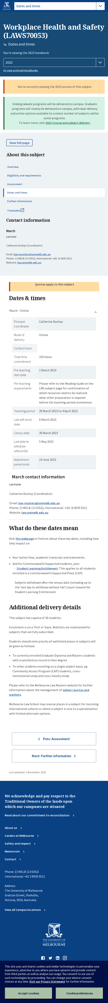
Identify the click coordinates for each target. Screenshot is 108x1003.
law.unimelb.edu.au (29, 262)
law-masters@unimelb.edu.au (32, 254)
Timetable (20, 212)
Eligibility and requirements (24, 175)
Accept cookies (28, 993)
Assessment (14, 184)
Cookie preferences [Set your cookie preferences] (79, 993)
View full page (19, 143)
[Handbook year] (54, 62)
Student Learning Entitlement (37, 568)
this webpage (24, 539)
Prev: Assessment (56, 739)
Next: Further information (51, 756)
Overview (12, 167)
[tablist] (59, 6)
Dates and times (17, 192)
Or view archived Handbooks (20, 70)
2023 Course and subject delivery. (67, 123)
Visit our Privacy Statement (47, 981)
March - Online (19, 311)
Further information (19, 201)
